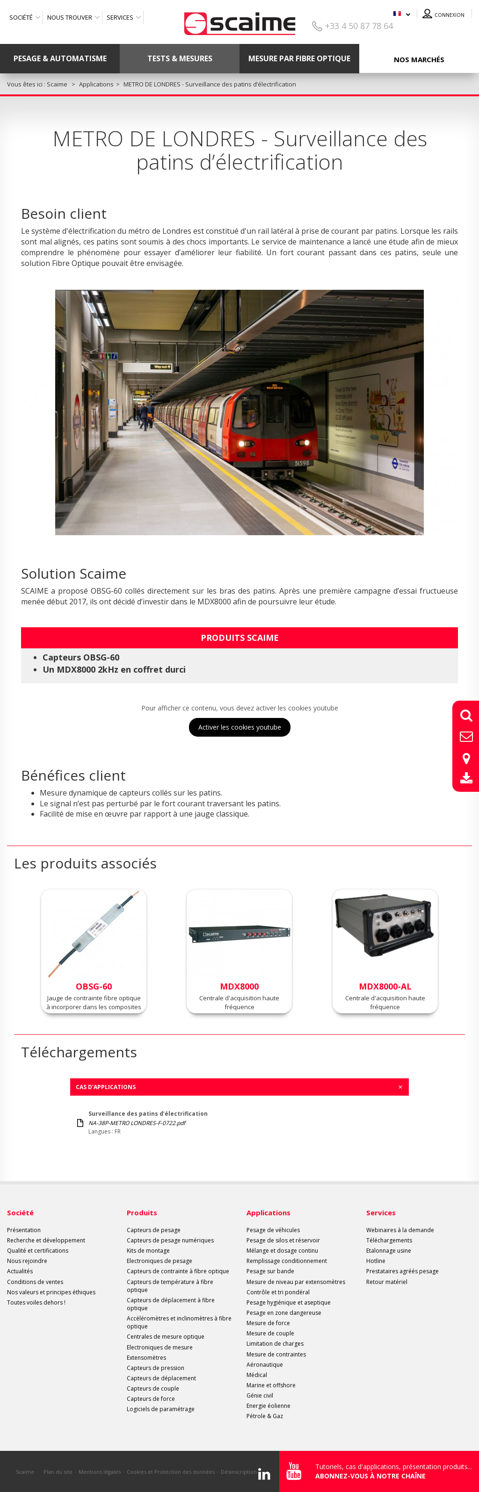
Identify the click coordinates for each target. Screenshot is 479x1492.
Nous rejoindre (27, 1261)
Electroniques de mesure (160, 1347)
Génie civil (260, 1395)
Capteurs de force (151, 1399)
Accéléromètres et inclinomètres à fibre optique (179, 1322)
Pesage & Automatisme (60, 58)
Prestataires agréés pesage (402, 1271)
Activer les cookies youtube (239, 727)
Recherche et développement (46, 1240)
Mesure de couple (270, 1333)
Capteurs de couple (153, 1388)
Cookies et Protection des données (171, 1471)
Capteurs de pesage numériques (170, 1240)
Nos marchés (419, 59)
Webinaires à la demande (400, 1230)
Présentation (24, 1230)
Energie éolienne (268, 1406)
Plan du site (58, 1471)
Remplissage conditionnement (287, 1261)
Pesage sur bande (270, 1271)
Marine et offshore (271, 1385)
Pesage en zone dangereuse (284, 1313)
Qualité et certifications (37, 1251)
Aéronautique (265, 1365)
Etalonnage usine (388, 1251)
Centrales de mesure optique (165, 1337)
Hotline (375, 1261)
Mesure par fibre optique (299, 58)
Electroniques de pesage (159, 1261)
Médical (257, 1375)
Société (21, 17)
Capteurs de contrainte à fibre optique (178, 1271)
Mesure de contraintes (276, 1354)
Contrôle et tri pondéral (278, 1292)
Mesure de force (268, 1323)
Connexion (449, 15)
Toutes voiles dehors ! (36, 1302)
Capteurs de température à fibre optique (170, 1286)
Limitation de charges (275, 1344)
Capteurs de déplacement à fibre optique (171, 1304)
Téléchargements (389, 1240)
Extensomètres (146, 1358)
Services (120, 17)
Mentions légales (100, 1471)
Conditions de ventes (35, 1282)
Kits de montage (148, 1251)
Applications (268, 1212)
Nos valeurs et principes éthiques (51, 1292)
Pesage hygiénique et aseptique (289, 1302)
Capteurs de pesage (154, 1230)
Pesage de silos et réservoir (283, 1240)
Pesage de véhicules (273, 1230)
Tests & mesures (179, 58)
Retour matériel (386, 1282)
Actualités (20, 1271)
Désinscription (239, 1471)
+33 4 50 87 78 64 (359, 25)
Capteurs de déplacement (161, 1378)
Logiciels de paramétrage (161, 1409)
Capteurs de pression (155, 1368)
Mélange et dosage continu (282, 1251)
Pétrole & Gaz (265, 1416)
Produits (142, 1212)
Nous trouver (69, 17)
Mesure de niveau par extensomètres (296, 1282)
